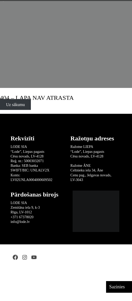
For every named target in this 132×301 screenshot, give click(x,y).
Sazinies (117, 286)
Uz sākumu (15, 104)
